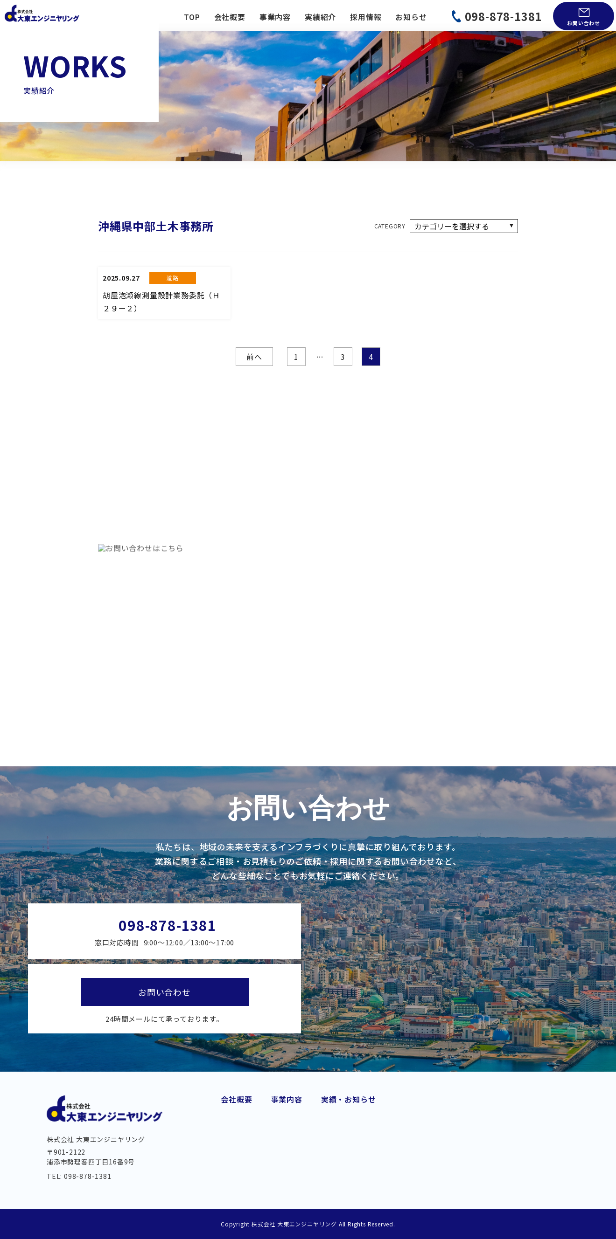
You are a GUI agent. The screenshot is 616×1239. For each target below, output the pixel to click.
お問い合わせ (583, 23)
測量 (357, 1133)
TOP (192, 17)
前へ (254, 356)
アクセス (236, 1165)
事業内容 (275, 17)
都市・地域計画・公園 (389, 1118)
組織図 (232, 1150)
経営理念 (236, 1135)
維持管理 (286, 1161)
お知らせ (411, 17)
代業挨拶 (236, 1104)
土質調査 (365, 1147)
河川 (279, 1175)
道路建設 (286, 1104)
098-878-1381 (503, 16)
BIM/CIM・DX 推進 (383, 1161)
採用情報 (365, 17)
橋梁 (279, 1147)
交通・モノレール (302, 1118)
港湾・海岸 (369, 1104)
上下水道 (286, 1133)
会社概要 (229, 17)
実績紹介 (320, 17)
